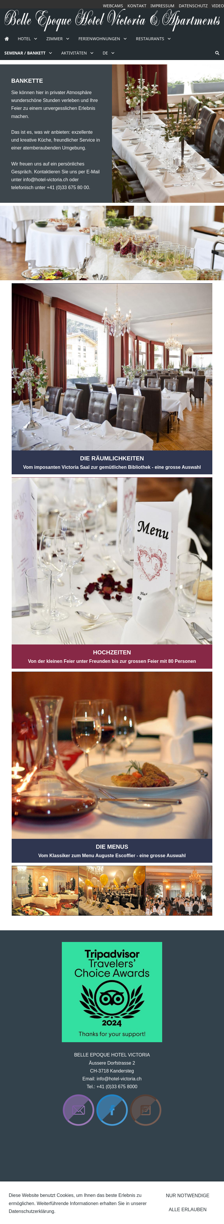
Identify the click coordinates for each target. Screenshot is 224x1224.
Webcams (113, 5)
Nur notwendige (187, 1195)
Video (218, 5)
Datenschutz (193, 5)
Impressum (162, 5)
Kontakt (136, 5)
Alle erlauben (187, 1209)
